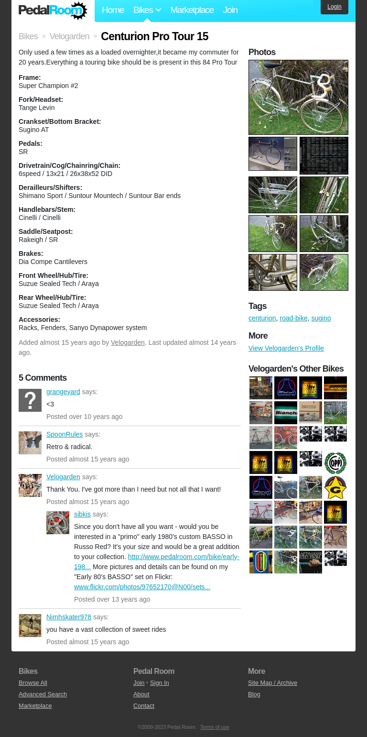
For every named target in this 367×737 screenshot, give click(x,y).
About (141, 694)
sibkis (57, 522)
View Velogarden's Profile (286, 348)
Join (230, 10)
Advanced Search (43, 694)
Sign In (159, 682)
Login (334, 6)
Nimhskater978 (30, 625)
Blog (254, 694)
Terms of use (214, 727)
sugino (321, 318)
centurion (262, 318)
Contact (143, 705)
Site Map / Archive (272, 682)
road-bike (293, 318)
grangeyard (30, 400)
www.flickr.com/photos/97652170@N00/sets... (142, 587)
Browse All (33, 682)
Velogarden (128, 342)
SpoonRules (30, 442)
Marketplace (191, 10)
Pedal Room (53, 11)
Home (113, 10)
